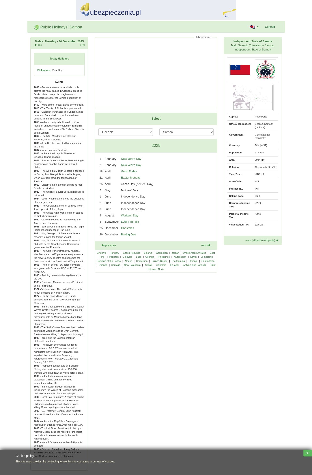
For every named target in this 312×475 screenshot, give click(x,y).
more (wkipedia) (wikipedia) (261, 240)
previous (109, 245)
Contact (270, 26)
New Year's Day (131, 158)
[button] (254, 26)
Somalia (115, 265)
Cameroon (142, 261)
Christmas (127, 228)
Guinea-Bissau (159, 261)
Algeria (128, 261)
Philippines (164, 256)
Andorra (101, 252)
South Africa (208, 261)
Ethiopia (193, 261)
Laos (138, 256)
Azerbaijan (162, 252)
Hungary (114, 252)
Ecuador (174, 265)
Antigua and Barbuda (194, 265)
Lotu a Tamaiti (130, 221)
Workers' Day (129, 215)
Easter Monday (130, 177)
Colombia (161, 265)
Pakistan (114, 256)
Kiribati (148, 265)
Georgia (149, 256)
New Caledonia (132, 265)
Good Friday (129, 171)
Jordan (175, 252)
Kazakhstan (180, 256)
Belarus (148, 252)
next (205, 245)
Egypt (193, 256)
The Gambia (178, 261)
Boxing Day (128, 234)
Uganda (103, 265)
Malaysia (127, 256)
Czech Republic (131, 252)
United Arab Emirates (194, 252)
